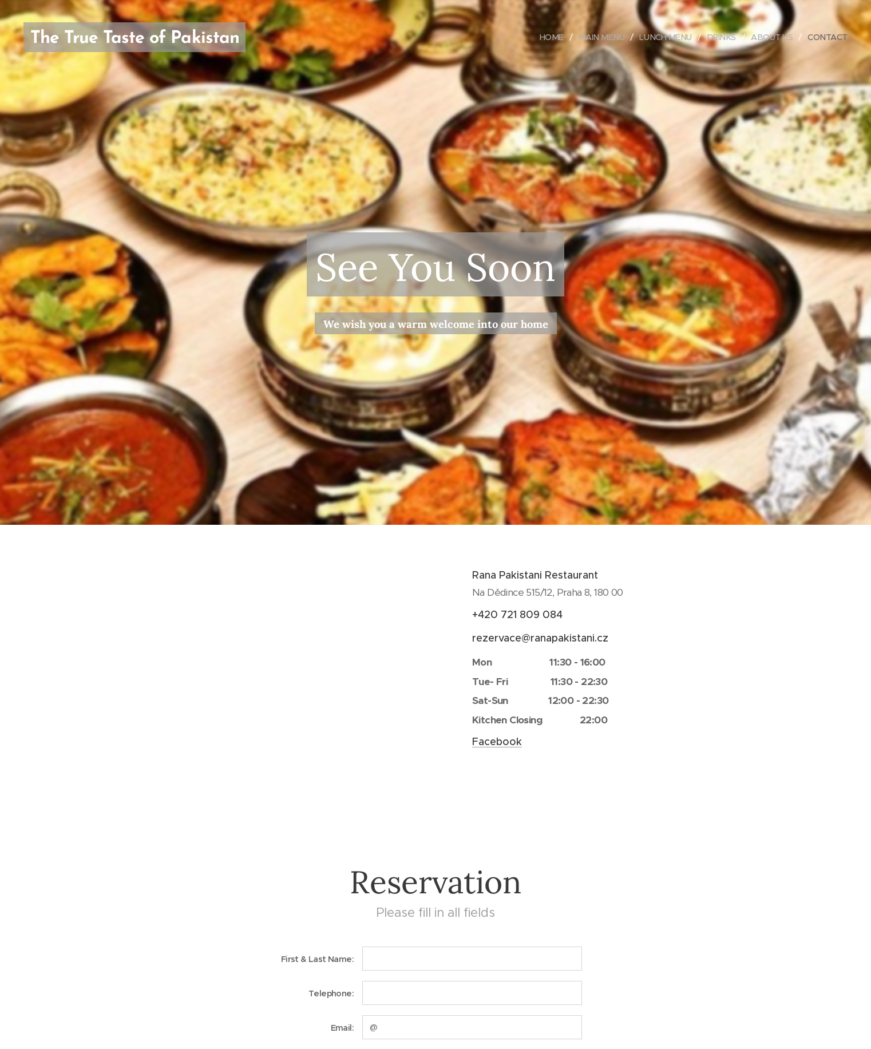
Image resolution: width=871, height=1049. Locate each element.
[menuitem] (543, 37)
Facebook (497, 741)
